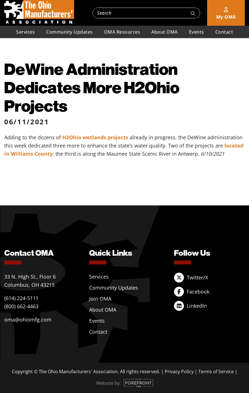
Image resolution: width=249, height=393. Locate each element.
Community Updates (69, 32)
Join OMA (100, 298)
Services (25, 32)
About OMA (164, 32)
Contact (224, 32)
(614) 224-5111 (21, 298)
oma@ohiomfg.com (27, 319)
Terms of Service (216, 371)
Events (196, 32)
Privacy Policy (179, 371)
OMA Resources (122, 32)
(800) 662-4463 (21, 306)
